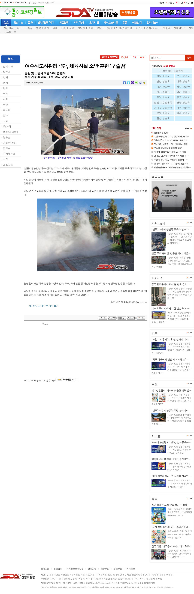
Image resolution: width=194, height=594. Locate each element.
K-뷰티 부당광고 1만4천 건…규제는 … (171, 442)
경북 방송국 (183, 107)
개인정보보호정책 (74, 568)
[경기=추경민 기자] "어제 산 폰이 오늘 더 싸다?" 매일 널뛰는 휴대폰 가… (179, 534)
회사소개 (45, 568)
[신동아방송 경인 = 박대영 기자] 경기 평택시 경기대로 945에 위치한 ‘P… (179, 466)
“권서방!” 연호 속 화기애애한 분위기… (170, 140)
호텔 (154, 384)
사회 (63, 28)
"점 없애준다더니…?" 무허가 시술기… (171, 476)
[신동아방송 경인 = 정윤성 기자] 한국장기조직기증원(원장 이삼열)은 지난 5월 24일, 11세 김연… (171, 348)
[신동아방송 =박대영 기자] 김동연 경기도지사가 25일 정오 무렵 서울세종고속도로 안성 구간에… (171, 262)
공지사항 (92, 568)
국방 (71, 28)
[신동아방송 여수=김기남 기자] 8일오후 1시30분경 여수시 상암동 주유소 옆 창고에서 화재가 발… (179, 238)
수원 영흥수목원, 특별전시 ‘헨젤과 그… (171, 159)
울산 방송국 (163, 92)
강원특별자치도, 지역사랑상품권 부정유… (172, 167)
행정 (38, 28)
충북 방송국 (183, 97)
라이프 (155, 436)
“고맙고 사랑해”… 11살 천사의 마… (169, 339)
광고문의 (118, 568)
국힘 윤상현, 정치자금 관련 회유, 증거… (171, 136)
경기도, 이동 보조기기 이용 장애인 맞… (171, 163)
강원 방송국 (163, 113)
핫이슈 (166, 28)
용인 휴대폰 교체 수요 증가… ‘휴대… (170, 505)
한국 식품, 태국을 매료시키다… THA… (171, 546)
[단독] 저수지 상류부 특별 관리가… (169, 410)
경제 (46, 28)
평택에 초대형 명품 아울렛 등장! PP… (170, 459)
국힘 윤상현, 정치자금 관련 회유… (170, 213)
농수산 (139, 28)
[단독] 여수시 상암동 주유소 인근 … (170, 229)
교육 (98, 28)
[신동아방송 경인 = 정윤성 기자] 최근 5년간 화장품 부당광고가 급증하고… (179, 449)
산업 (191, 28)
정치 (30, 28)
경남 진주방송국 (163, 107)
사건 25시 (158, 223)
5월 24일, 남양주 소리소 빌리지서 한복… (172, 144)
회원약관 (58, 568)
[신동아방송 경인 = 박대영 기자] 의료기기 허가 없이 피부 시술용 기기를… (179, 483)
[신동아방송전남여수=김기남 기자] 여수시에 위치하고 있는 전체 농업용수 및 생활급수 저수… (171, 419)
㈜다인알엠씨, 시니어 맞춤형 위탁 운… (171, 390)
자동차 (81, 28)
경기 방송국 (183, 92)
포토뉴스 (11, 31)
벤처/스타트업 (124, 28)
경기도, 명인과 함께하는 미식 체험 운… (171, 155)
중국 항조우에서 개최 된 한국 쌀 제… (170, 284)
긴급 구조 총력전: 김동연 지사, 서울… (170, 253)
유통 (154, 499)
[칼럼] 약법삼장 (161, 132)
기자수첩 (157, 278)
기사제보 (130, 568)
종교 (90, 28)
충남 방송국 (163, 97)
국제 (55, 28)
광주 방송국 (183, 86)
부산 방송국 (183, 76)
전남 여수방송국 (163, 102)
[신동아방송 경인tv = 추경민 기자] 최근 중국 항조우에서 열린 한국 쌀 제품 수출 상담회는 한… (179, 293)
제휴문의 (105, 568)
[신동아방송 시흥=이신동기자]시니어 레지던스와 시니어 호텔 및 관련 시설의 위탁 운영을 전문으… (171, 399)
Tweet (45, 324)
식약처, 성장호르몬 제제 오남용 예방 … (171, 151)
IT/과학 (109, 28)
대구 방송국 (183, 81)
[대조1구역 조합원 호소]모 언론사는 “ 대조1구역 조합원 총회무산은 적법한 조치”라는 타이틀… (171, 317)
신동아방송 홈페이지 (171, 71)
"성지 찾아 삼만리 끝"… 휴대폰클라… (170, 527)
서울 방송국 (163, 76)
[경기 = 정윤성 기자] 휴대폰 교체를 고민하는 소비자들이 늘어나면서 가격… (179, 512)
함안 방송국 (163, 118)
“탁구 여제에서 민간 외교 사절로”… (169, 359)
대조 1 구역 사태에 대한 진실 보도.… (170, 308)
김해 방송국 (183, 113)
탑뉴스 (20, 28)
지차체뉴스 (180, 28)
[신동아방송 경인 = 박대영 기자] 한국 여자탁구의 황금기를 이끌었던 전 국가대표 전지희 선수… (171, 368)
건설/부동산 (153, 28)
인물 (154, 333)
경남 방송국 (183, 102)
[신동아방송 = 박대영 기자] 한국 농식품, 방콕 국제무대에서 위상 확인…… (179, 553)
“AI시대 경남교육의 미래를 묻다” (168, 147)
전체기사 (9, 28)
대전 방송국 (163, 86)
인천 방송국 (163, 81)
